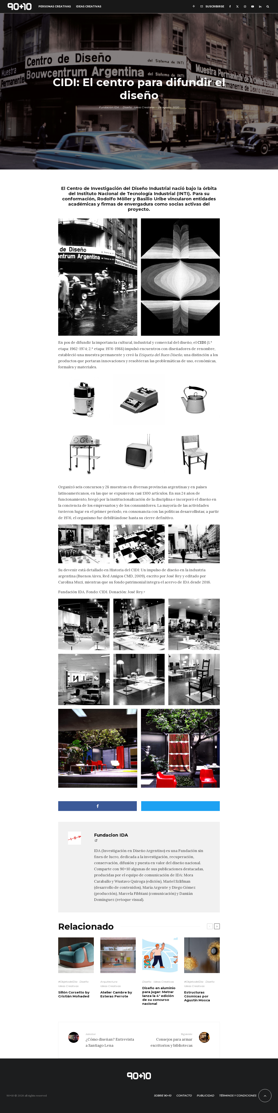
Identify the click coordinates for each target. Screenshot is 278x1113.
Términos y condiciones (237, 1095)
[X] (237, 6)
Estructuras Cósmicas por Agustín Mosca (197, 996)
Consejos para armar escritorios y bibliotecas (167, 1040)
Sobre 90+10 (162, 1095)
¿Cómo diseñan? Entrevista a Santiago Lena (111, 1040)
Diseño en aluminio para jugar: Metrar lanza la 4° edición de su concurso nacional (158, 996)
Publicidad (205, 1095)
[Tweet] (180, 806)
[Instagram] (245, 6)
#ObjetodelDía (67, 981)
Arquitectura (108, 981)
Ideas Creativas (88, 6)
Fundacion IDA (109, 107)
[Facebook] (230, 6)
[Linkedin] (260, 6)
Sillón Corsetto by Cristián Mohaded (73, 994)
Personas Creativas (54, 6)
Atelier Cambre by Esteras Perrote (116, 994)
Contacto (184, 1095)
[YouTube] (252, 6)
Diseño (127, 107)
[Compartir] (97, 806)
